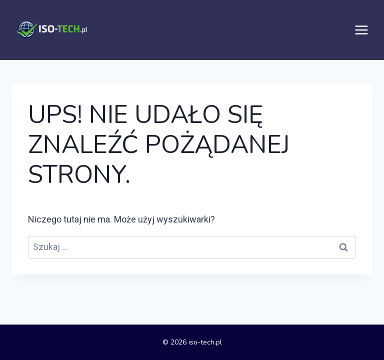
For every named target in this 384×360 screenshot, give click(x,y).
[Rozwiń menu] (361, 30)
